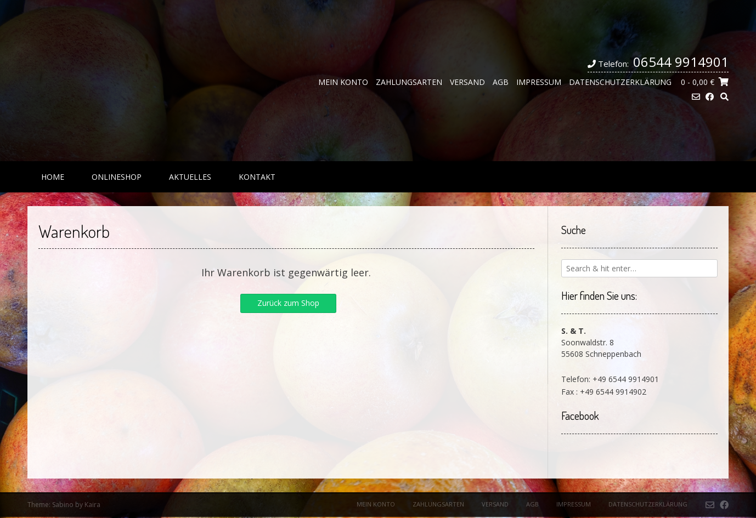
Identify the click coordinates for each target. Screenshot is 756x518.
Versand (467, 82)
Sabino (63, 504)
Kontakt (257, 177)
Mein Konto (343, 82)
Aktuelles (190, 177)
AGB (501, 82)
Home (52, 177)
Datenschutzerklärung (620, 82)
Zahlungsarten (409, 82)
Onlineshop (117, 177)
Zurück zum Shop (288, 303)
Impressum (538, 82)
